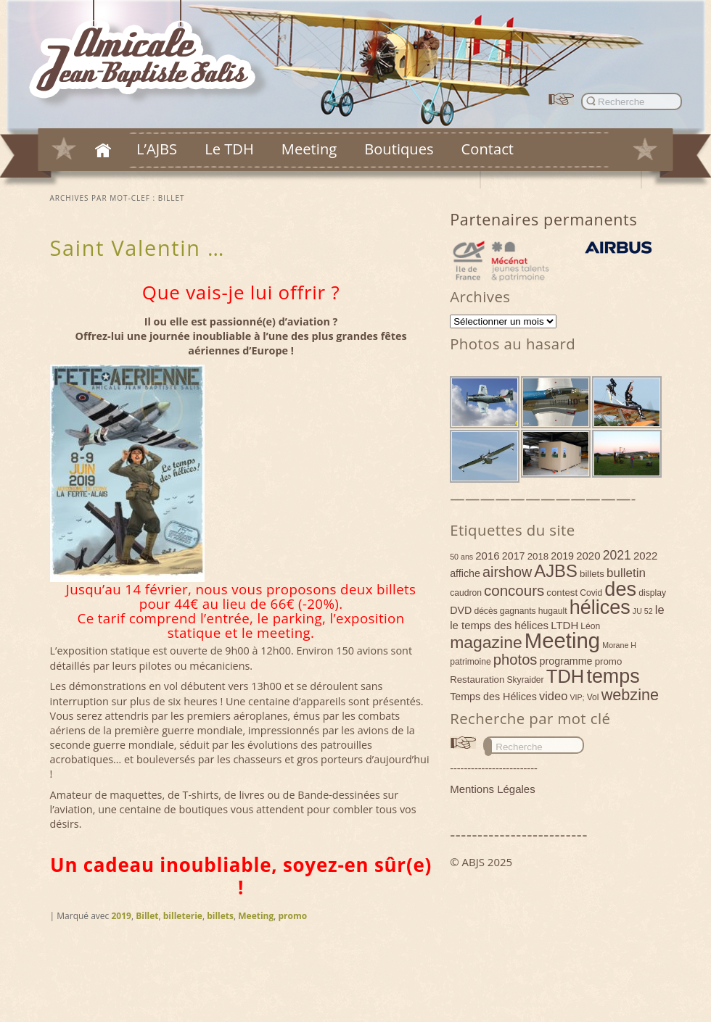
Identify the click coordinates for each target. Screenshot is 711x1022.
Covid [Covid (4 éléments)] (591, 593)
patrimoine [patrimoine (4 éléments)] (470, 662)
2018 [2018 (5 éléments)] (538, 556)
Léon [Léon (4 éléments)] (590, 626)
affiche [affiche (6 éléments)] (465, 573)
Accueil (103, 150)
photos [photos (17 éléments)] (515, 660)
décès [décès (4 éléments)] (485, 611)
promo (293, 916)
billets (220, 916)
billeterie (182, 916)
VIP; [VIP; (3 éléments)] (577, 697)
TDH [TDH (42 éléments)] (565, 676)
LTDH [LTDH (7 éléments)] (564, 625)
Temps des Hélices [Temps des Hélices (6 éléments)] (493, 696)
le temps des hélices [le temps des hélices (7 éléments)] (499, 625)
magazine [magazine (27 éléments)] (486, 642)
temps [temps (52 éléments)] (612, 676)
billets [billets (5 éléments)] (592, 573)
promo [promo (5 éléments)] (608, 661)
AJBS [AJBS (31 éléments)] (556, 571)
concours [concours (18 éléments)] (514, 590)
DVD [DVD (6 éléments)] (461, 610)
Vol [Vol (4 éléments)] (593, 697)
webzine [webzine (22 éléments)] (630, 695)
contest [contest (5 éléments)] (562, 592)
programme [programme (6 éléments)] (566, 661)
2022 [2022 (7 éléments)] (645, 555)
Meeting (309, 148)
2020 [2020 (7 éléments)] (588, 555)
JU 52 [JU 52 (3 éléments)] (643, 611)
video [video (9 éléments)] (553, 695)
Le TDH (229, 148)
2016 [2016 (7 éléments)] (487, 555)
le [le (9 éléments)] (660, 609)
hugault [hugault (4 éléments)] (552, 611)
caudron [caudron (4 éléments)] (466, 593)
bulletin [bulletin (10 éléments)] (626, 573)
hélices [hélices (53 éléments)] (600, 607)
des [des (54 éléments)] (620, 589)
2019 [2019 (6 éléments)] (562, 556)
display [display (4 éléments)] (652, 593)
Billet (147, 916)
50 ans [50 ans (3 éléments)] (461, 556)
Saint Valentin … (137, 247)
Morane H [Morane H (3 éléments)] (619, 645)
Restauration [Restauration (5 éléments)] (477, 679)
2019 (121, 916)
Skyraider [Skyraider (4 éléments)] (524, 680)
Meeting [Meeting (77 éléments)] (562, 640)
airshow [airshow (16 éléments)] (507, 572)
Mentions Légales (492, 789)
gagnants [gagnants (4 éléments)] (518, 611)
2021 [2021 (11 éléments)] (617, 555)
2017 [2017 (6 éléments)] (513, 556)
